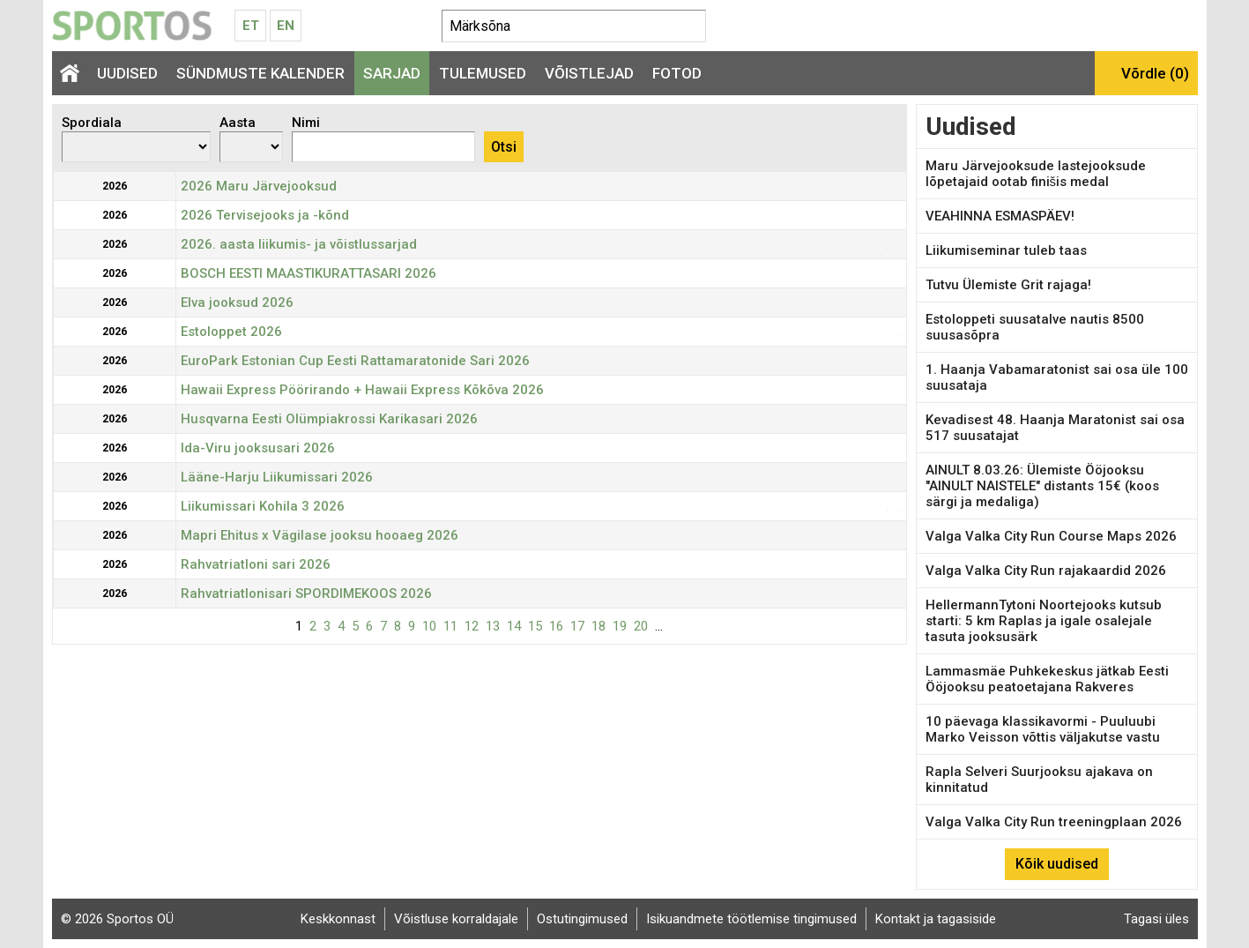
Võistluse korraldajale (456, 919)
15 (535, 626)
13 (493, 626)
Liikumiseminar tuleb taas (1006, 250)
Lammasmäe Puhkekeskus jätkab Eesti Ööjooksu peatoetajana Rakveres (1047, 679)
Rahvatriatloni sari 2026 (256, 564)
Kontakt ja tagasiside (935, 919)
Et (250, 26)
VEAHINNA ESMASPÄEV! (1000, 216)
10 (429, 626)
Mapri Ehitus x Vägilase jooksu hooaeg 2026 (319, 535)
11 (450, 626)
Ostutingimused (582, 919)
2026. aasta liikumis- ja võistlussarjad (299, 244)
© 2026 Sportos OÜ (117, 919)
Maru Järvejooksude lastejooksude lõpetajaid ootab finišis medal (1036, 174)
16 (556, 626)
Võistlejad (589, 73)
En (285, 26)
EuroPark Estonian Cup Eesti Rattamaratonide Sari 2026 (355, 361)
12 (472, 626)
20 (641, 626)
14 (514, 626)
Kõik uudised (1056, 863)
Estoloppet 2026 (231, 332)
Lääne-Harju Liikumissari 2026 (277, 477)
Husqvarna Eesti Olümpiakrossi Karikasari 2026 (329, 419)
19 (620, 626)
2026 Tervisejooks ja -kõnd (265, 215)
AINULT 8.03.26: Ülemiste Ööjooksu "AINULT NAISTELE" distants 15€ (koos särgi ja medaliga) (1042, 486)
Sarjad (391, 73)
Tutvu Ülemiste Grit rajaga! (1008, 285)
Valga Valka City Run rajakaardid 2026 (1046, 571)
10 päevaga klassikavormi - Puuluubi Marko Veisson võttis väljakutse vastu (1043, 729)
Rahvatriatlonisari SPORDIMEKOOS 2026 (306, 593)
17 (577, 626)
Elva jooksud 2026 (237, 302)
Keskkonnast (338, 919)
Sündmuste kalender (260, 73)
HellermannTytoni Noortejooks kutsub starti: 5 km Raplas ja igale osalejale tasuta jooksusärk (1044, 621)
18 (598, 626)
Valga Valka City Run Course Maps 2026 (1051, 536)
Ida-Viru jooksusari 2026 (258, 448)
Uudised (127, 73)
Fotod (677, 73)
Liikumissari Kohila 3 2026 (263, 506)
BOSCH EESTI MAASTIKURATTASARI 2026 (308, 273)
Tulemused (482, 73)
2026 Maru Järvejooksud (259, 186)
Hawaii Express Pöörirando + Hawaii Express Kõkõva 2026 (362, 390)
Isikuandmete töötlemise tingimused (751, 919)
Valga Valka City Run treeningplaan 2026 (1054, 822)
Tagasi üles (1156, 919)
